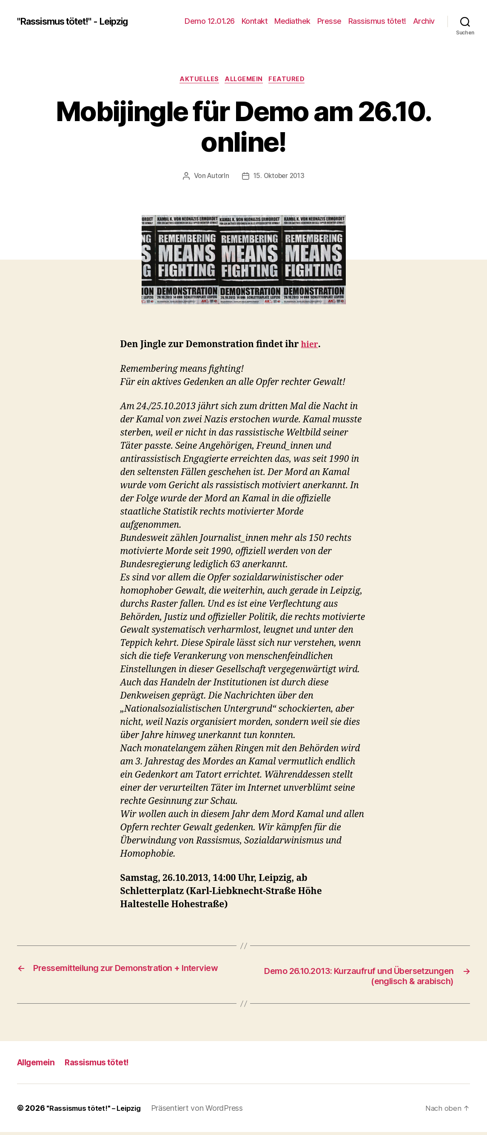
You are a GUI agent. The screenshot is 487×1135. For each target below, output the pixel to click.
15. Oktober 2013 (279, 177)
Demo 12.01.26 (210, 21)
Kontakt (255, 21)
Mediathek (292, 21)
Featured (292, 80)
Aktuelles (197, 80)
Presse (329, 21)
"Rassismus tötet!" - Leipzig (81, 21)
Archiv (424, 21)
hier (310, 346)
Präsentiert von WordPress (204, 1111)
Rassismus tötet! (377, 21)
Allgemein (245, 80)
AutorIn (216, 177)
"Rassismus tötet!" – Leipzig (96, 1111)
